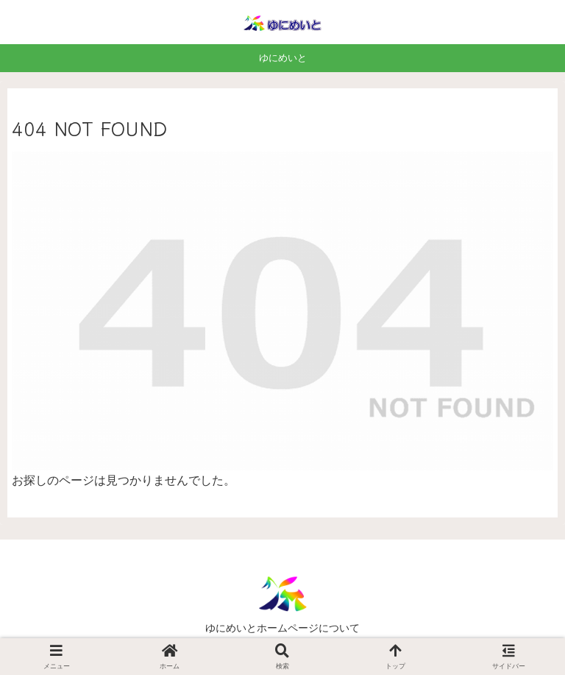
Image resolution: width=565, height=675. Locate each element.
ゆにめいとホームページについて (282, 628)
